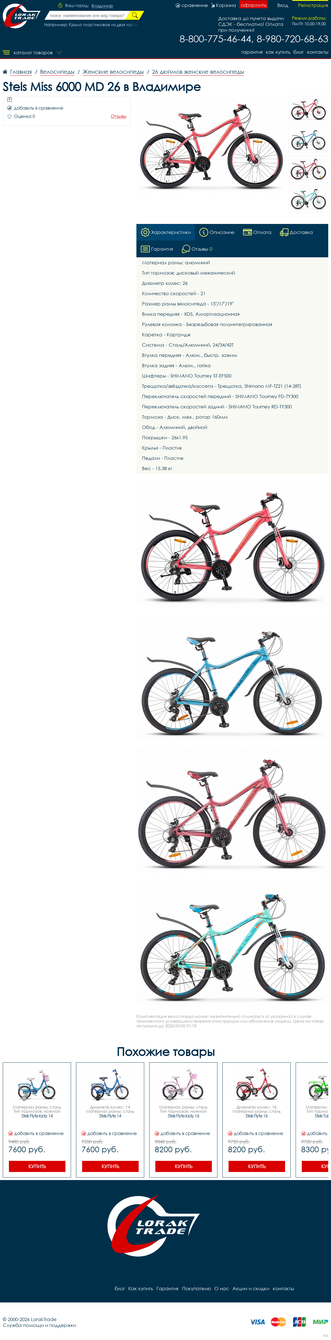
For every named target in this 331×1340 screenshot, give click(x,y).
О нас (221, 1289)
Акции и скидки (250, 1289)
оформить (253, 5)
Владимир (102, 6)
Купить (37, 1166)
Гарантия (251, 52)
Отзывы (118, 116)
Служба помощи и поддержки (39, 1325)
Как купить (278, 52)
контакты (317, 52)
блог (298, 52)
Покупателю (196, 1289)
